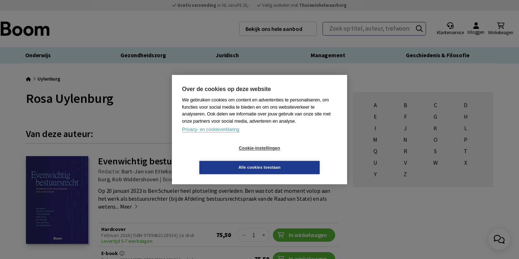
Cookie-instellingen (216, 157)
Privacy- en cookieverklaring (210, 139)
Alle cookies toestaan (302, 157)
